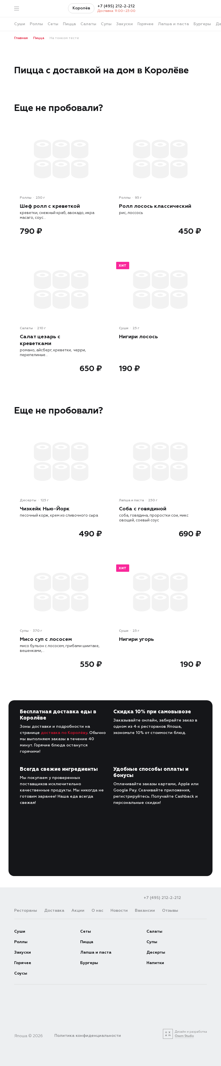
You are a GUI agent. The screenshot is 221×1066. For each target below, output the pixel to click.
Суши (19, 931)
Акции (77, 910)
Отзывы (170, 910)
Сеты (85, 931)
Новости (119, 910)
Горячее (22, 962)
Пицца (86, 941)
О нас (97, 910)
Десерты (155, 952)
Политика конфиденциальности (87, 1035)
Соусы (20, 973)
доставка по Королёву (64, 732)
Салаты (154, 931)
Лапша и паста (95, 952)
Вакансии (145, 910)
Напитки (155, 962)
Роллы (20, 941)
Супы (151, 941)
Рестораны (25, 910)
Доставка (54, 910)
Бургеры (89, 962)
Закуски (22, 952)
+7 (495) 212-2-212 (116, 6)
